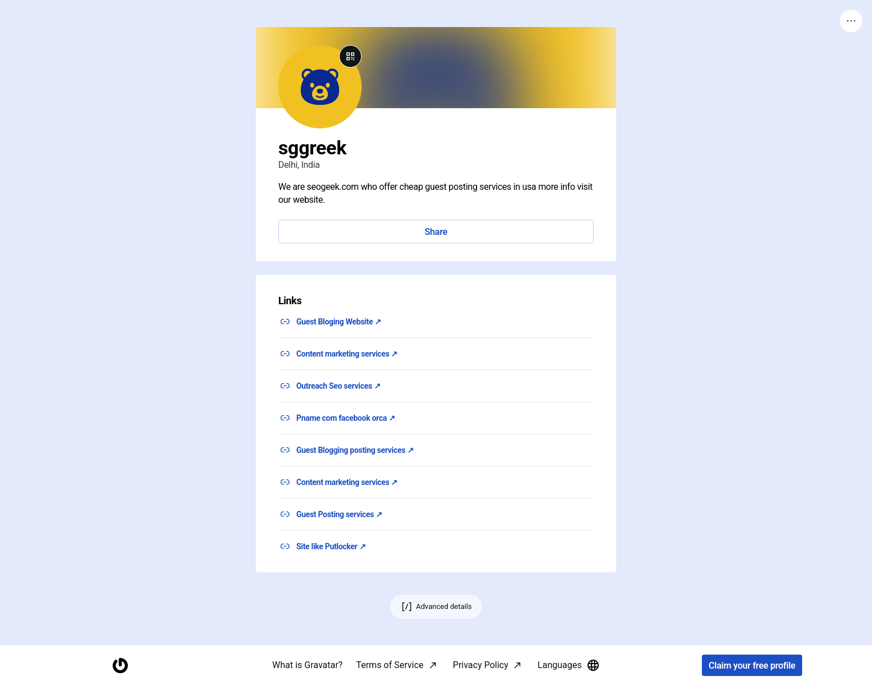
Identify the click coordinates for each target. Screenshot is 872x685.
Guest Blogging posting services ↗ (354, 450)
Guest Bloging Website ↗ (338, 321)
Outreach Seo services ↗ (338, 385)
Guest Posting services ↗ (339, 514)
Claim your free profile (752, 665)
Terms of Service (390, 665)
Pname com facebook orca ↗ (345, 417)
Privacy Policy (481, 665)
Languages (568, 665)
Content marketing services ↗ (347, 353)
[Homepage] (119, 665)
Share (436, 231)
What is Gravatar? (307, 665)
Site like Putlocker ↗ (331, 546)
